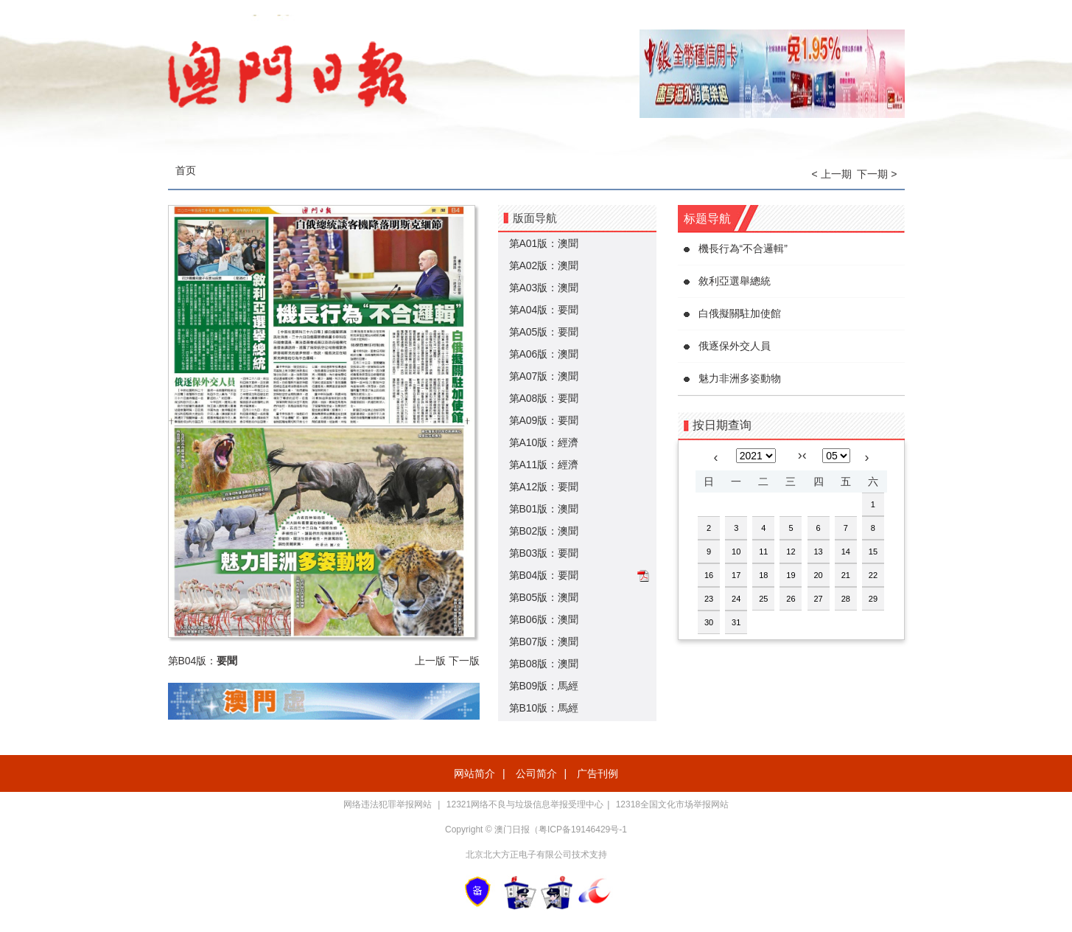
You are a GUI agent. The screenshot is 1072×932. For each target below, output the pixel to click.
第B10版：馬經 (544, 708)
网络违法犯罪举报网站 (388, 804)
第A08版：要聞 (544, 398)
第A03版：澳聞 (544, 287)
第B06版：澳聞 (544, 619)
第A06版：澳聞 (544, 354)
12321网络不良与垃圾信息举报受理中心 (524, 804)
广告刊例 (597, 773)
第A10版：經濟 (544, 442)
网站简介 (474, 773)
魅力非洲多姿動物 (739, 378)
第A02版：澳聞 (544, 265)
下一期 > (877, 174)
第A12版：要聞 (544, 487)
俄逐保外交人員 (734, 346)
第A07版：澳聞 (544, 376)
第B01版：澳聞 (544, 509)
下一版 (464, 661)
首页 (185, 170)
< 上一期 (832, 174)
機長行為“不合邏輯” (743, 248)
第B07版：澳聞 (544, 641)
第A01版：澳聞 (544, 243)
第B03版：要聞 (544, 553)
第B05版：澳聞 (544, 597)
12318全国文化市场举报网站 (672, 804)
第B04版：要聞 (544, 575)
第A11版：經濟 (544, 464)
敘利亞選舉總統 (734, 281)
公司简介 (536, 773)
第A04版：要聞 (544, 310)
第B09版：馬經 (544, 686)
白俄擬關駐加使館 (739, 313)
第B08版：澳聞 (544, 664)
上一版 (430, 661)
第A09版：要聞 (544, 420)
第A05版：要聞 (544, 332)
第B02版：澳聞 (544, 531)
